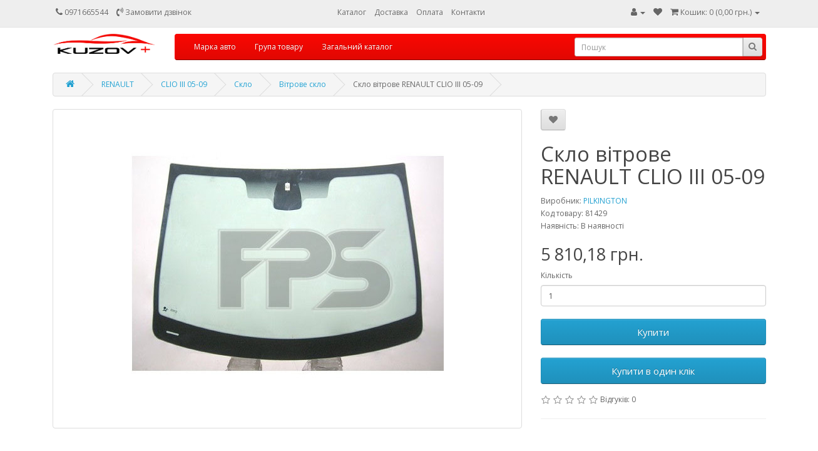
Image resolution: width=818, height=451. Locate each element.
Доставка (391, 12)
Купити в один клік (653, 371)
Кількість (557, 275)
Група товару (279, 46)
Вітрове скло (302, 84)
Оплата (429, 12)
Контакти (468, 12)
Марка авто (215, 46)
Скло (243, 84)
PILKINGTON (605, 200)
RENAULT (117, 84)
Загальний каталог (357, 46)
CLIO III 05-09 (184, 84)
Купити (653, 332)
